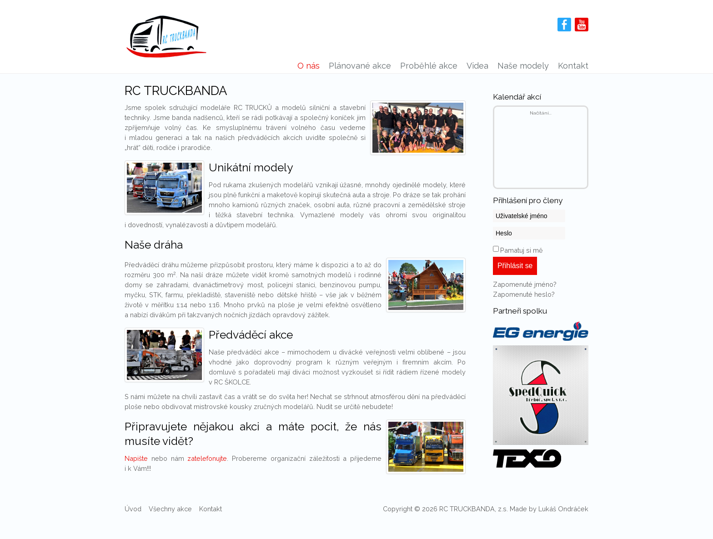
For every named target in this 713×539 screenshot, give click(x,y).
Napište (136, 458)
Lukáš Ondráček (563, 509)
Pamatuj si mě (521, 250)
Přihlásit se (514, 266)
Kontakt (573, 65)
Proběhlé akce (428, 65)
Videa (477, 65)
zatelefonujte (207, 458)
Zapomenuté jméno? (525, 284)
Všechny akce (170, 509)
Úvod (133, 509)
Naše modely (523, 65)
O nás (308, 65)
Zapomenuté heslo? (524, 294)
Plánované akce (360, 65)
